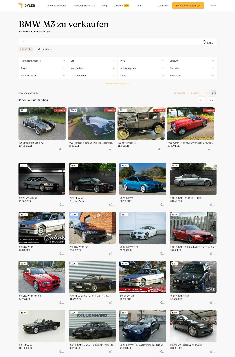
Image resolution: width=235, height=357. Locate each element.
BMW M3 (26, 49)
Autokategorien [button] (128, 68)
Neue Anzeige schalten (188, 5)
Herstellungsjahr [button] (29, 75)
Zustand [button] (25, 68)
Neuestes (179, 93)
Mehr (138, 5)
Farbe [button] (123, 75)
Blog (104, 5)
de (210, 5)
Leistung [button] (174, 60)
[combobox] (117, 41)
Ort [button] (72, 60)
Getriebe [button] (174, 68)
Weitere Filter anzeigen (117, 83)
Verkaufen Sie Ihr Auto (84, 5)
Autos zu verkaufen (57, 5)
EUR (194, 93)
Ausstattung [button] (176, 75)
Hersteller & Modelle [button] (31, 60)
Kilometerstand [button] (78, 75)
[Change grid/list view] (207, 92)
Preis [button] (122, 60)
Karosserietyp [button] (77, 68)
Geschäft (121, 5)
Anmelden (163, 5)
